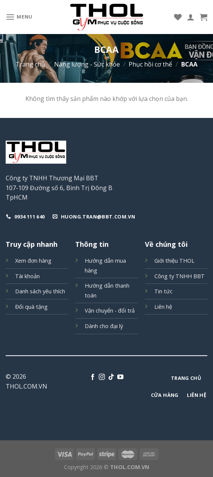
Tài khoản (27, 276)
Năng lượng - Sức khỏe (87, 64)
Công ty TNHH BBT (179, 276)
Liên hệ (163, 306)
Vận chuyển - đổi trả (110, 310)
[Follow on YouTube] (120, 377)
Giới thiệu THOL (174, 260)
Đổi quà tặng (31, 306)
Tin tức (163, 291)
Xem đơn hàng (33, 260)
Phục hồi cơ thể (150, 64)
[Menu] (19, 17)
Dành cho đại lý (104, 326)
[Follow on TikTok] (111, 377)
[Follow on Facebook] (93, 377)
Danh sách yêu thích (40, 291)
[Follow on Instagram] (102, 377)
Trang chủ (30, 64)
